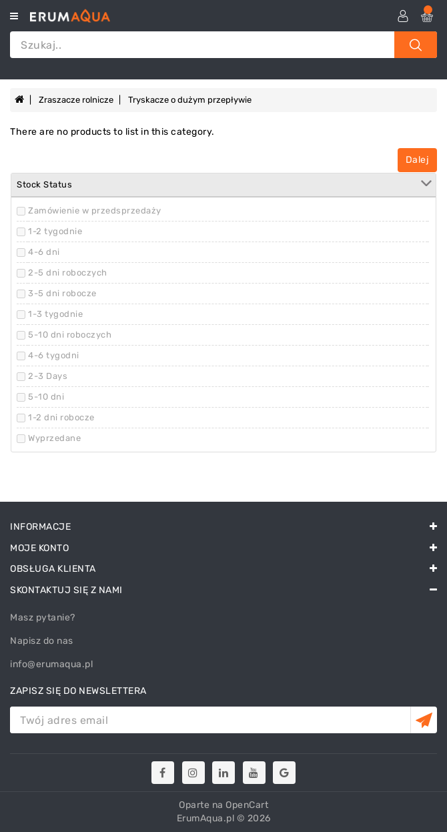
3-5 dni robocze (62, 293)
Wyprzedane (54, 438)
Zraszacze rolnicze (76, 100)
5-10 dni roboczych (69, 335)
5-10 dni (46, 397)
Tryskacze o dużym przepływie (190, 100)
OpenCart (247, 805)
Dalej (418, 159)
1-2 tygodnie (55, 231)
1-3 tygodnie (55, 314)
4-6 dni (44, 252)
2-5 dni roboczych (67, 273)
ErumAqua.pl (206, 818)
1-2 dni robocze (61, 417)
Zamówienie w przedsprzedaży (94, 210)
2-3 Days (47, 376)
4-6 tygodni (53, 355)
